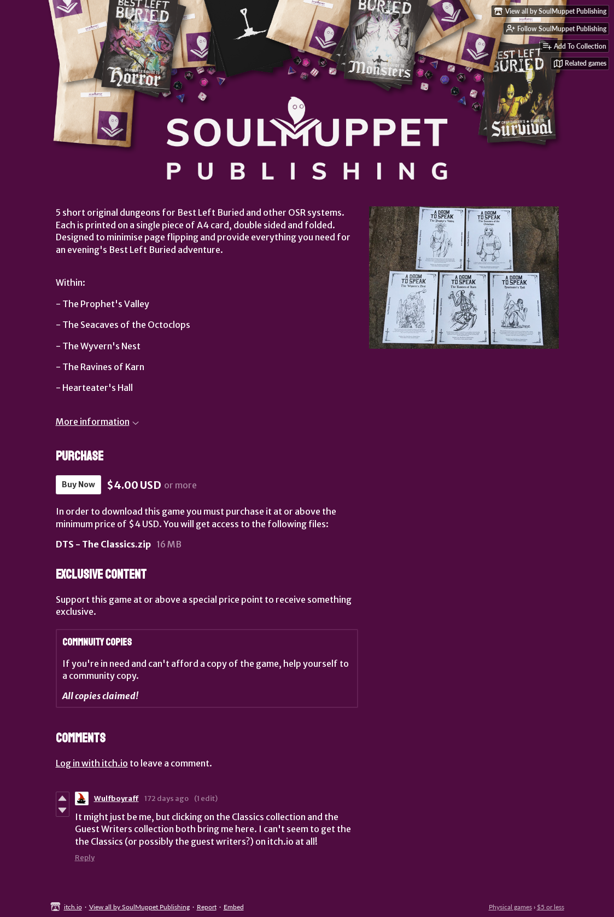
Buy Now (78, 484)
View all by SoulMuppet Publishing (139, 907)
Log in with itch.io (92, 763)
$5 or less (550, 907)
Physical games (510, 907)
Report (207, 907)
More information (97, 421)
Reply (85, 857)
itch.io (73, 907)
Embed (234, 907)
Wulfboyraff (116, 798)
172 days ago (166, 798)
